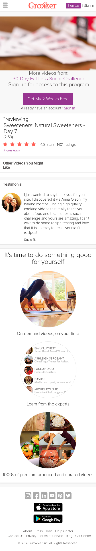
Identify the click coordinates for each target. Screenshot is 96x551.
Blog (69, 536)
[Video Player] (48, 43)
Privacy (31, 536)
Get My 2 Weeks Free (48, 99)
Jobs (49, 531)
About (27, 531)
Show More (12, 151)
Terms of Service (51, 536)
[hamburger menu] (4, 5)
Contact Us (15, 536)
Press (39, 531)
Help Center (64, 531)
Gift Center (83, 536)
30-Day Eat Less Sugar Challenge (49, 79)
